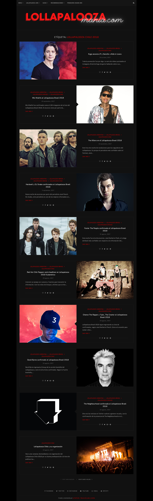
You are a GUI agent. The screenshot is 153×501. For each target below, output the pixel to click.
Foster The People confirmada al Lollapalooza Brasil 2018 (105, 229)
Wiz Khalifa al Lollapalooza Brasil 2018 (48, 98)
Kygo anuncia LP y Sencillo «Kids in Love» (105, 54)
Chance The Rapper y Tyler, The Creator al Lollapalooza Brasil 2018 (105, 316)
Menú (20, 3)
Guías (45, 3)
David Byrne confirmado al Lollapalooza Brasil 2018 (48, 360)
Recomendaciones (57, 3)
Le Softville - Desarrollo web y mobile (84, 498)
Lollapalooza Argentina (95, 48)
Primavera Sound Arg (74, 3)
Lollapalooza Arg (32, 3)
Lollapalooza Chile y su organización (48, 446)
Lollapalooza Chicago (40, 94)
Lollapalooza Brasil (113, 48)
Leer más (86, 67)
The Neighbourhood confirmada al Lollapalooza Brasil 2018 (105, 405)
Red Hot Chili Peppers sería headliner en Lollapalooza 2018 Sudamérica (48, 273)
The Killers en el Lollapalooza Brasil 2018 (105, 140)
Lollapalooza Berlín (56, 179)
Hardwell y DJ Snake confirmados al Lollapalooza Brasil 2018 (48, 185)
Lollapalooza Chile (105, 50)
